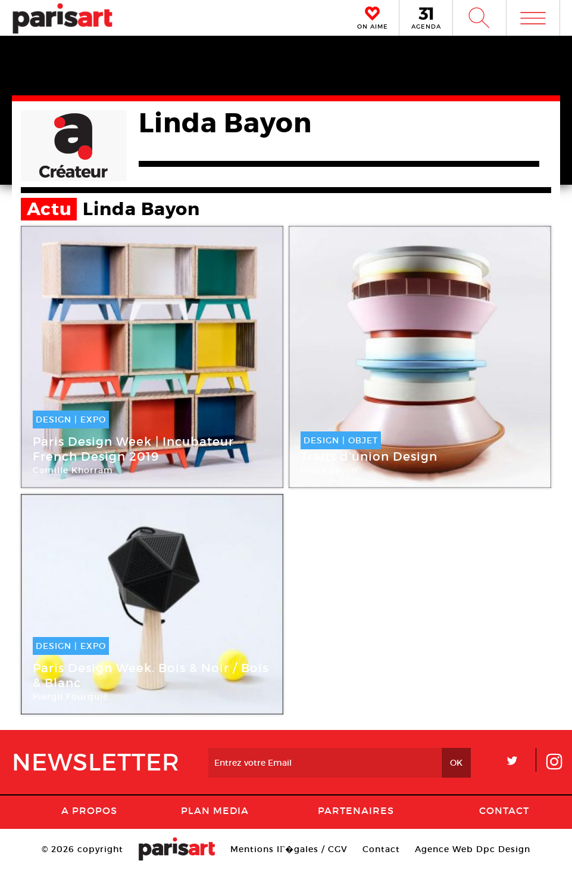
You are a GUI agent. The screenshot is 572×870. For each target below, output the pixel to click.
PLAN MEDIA (215, 810)
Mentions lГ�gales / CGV (289, 849)
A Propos (89, 810)
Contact (504, 810)
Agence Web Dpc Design (472, 849)
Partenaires (356, 810)
